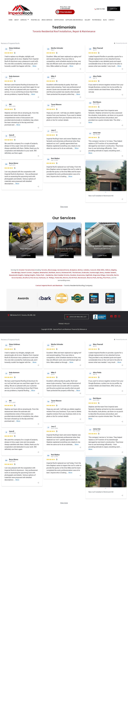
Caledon (86, 270)
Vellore (107, 270)
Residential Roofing (64, 249)
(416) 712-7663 (100, 9)
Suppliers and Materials (74, 20)
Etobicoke (85, 272)
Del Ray (99, 278)
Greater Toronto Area (26, 270)
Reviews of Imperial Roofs (10, 43)
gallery (87, 20)
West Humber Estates (62, 275)
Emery (102, 272)
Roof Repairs (26, 249)
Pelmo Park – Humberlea (44, 275)
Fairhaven (42, 278)
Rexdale (73, 275)
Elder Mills (100, 270)
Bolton (80, 270)
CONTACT (112, 20)
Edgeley (114, 270)
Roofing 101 (35, 20)
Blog (105, 20)
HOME (10, 20)
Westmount (82, 278)
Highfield (89, 275)
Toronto (44, 270)
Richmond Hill (66, 272)
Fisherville (58, 278)
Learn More (26, 256)
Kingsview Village (99, 275)
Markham (52, 272)
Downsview (81, 275)
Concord (93, 270)
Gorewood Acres (63, 270)
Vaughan (36, 272)
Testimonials (96, 20)
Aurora (58, 272)
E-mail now (113, 9)
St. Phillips (50, 278)
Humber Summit (110, 272)
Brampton (73, 270)
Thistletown (76, 272)
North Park (73, 278)
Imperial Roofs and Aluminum (62, 329)
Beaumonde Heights (16, 275)
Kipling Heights (29, 275)
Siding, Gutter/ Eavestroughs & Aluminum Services (102, 247)
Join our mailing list (77, 317)
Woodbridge (16, 272)
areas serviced (47, 20)
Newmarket (44, 272)
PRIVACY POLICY (64, 324)
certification (59, 20)
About (16, 20)
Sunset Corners (26, 272)
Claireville (109, 275)
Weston (65, 278)
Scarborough (94, 272)
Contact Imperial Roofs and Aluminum (49, 285)
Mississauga (52, 270)
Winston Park (91, 278)
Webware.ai (83, 329)
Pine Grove (34, 278)
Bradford (26, 278)
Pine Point (106, 278)
